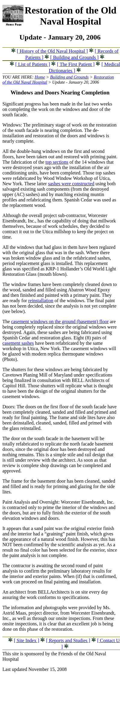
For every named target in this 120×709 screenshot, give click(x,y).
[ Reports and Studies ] (68, 640)
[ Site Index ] (26, 640)
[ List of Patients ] (32, 64)
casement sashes (18, 343)
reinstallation (41, 300)
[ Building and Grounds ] (74, 57)
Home (40, 77)
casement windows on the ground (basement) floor (60, 321)
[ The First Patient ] (75, 64)
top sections (56, 162)
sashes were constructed (71, 183)
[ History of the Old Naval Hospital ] (52, 51)
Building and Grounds (69, 77)
